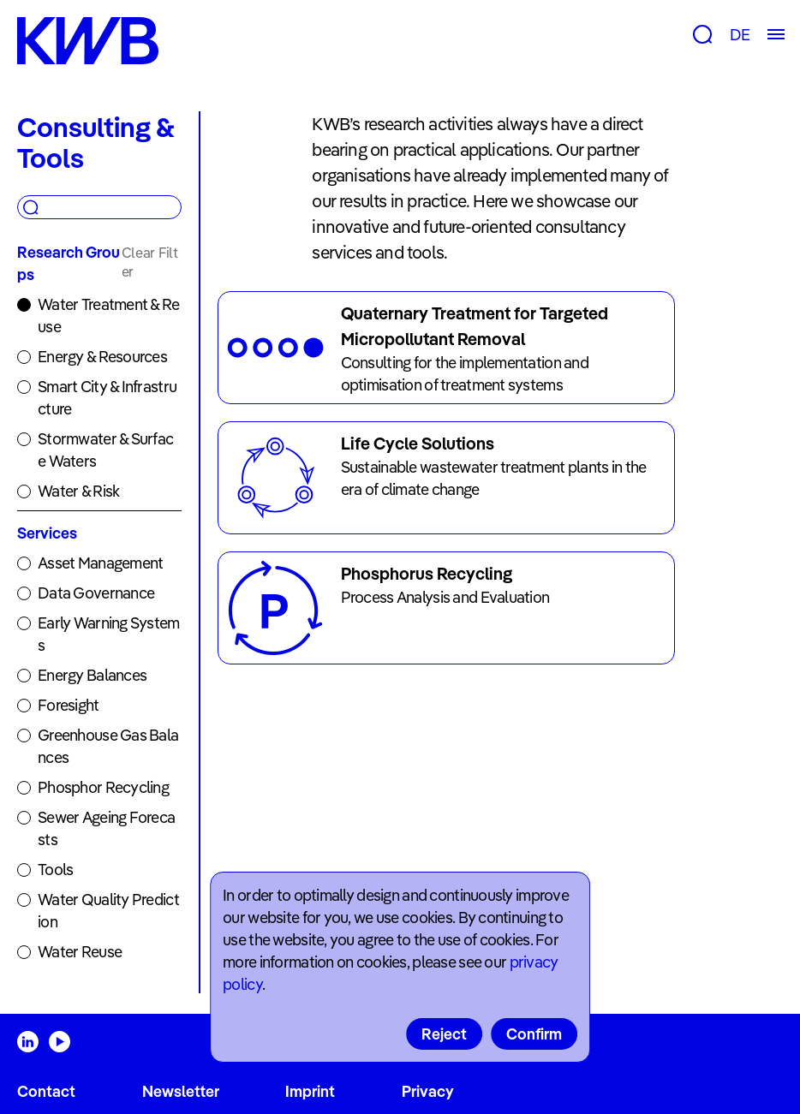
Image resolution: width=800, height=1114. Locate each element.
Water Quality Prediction (108, 911)
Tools (55, 869)
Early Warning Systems (109, 634)
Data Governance (96, 593)
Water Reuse (80, 952)
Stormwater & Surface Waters (105, 450)
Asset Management (100, 563)
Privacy (428, 1091)
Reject (444, 1034)
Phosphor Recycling (103, 787)
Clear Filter (150, 262)
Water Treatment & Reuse (109, 316)
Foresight (68, 705)
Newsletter (180, 1091)
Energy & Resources (102, 356)
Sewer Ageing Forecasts (106, 828)
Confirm (534, 1034)
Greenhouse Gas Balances (108, 746)
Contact (46, 1091)
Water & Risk (78, 491)
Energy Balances (92, 675)
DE (739, 35)
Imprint (310, 1091)
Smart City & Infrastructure (107, 398)
